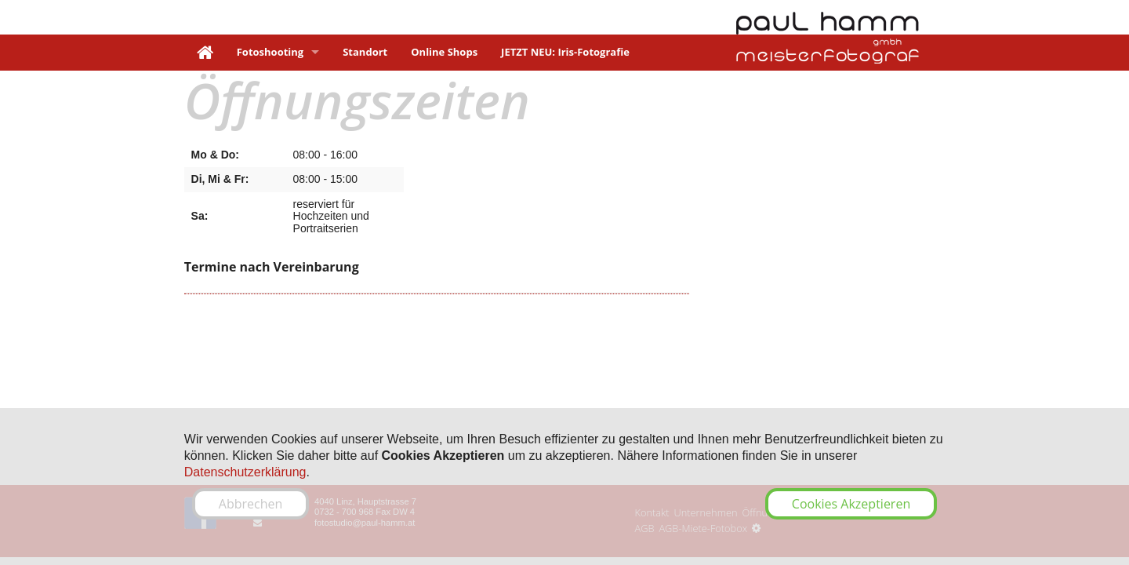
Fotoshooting (270, 52)
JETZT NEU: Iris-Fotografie (565, 52)
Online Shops (444, 52)
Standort (365, 52)
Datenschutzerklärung (245, 472)
